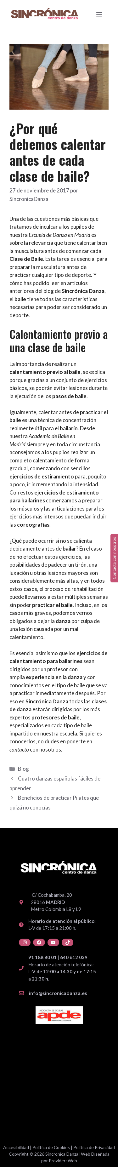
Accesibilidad (16, 1147)
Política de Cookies (51, 1147)
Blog (23, 768)
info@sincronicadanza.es (58, 993)
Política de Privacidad (94, 1147)
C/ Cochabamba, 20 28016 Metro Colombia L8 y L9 (56, 902)
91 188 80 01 (42, 957)
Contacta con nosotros (114, 558)
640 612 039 (73, 957)
